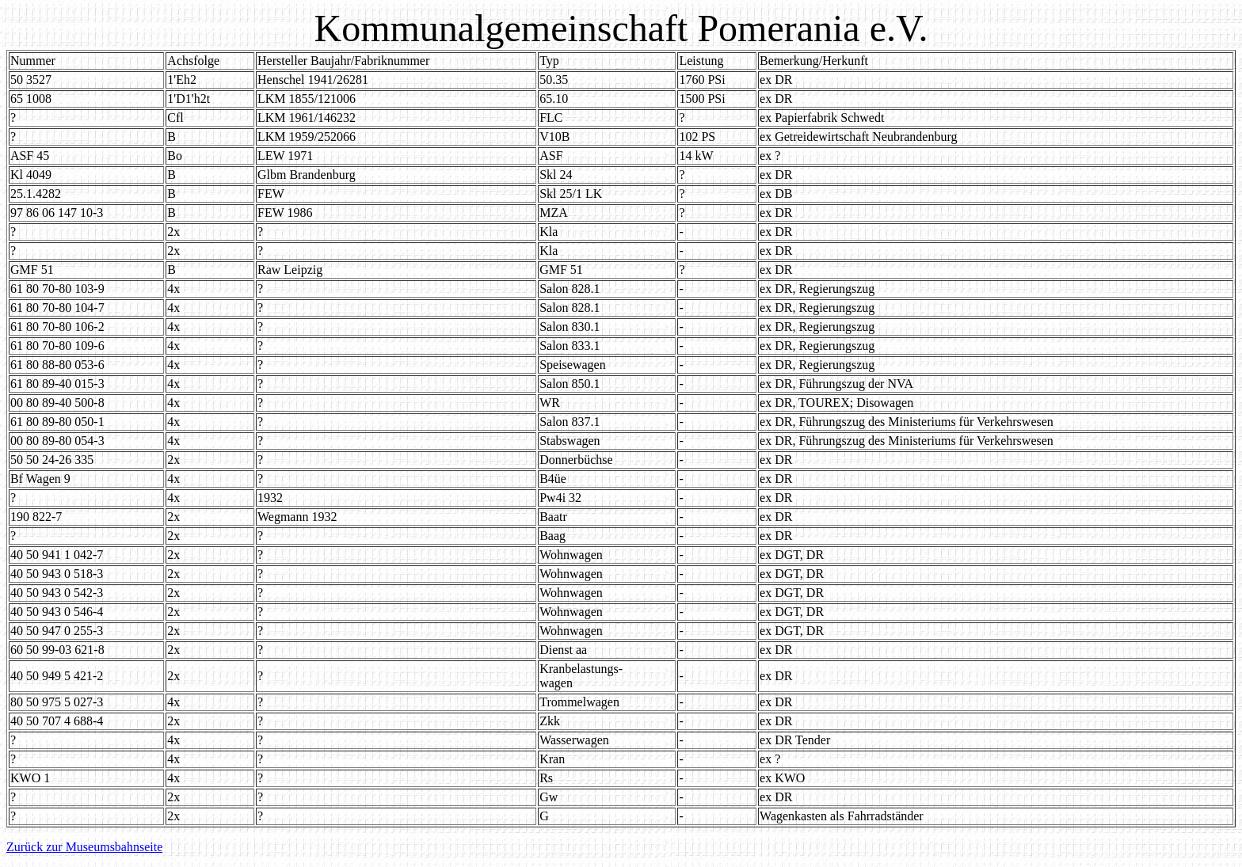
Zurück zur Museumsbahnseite (84, 847)
